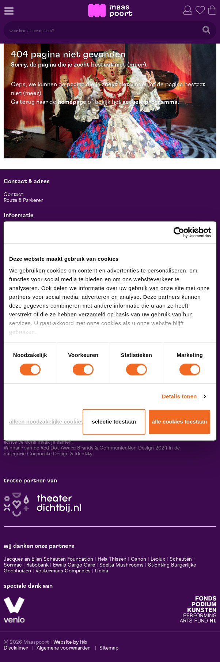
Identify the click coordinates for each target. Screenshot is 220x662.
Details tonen (179, 396)
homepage (72, 102)
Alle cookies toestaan (179, 422)
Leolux (158, 559)
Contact (13, 194)
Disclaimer (16, 648)
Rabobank (37, 565)
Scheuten (181, 559)
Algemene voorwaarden (64, 648)
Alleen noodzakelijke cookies (44, 422)
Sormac (13, 565)
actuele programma (150, 102)
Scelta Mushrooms (121, 565)
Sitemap (108, 648)
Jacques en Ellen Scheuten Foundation (48, 559)
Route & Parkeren (23, 200)
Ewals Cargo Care (74, 565)
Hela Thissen (112, 559)
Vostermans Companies (63, 570)
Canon (138, 559)
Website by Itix (70, 642)
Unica (101, 570)
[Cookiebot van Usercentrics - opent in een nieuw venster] (179, 232)
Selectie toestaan (114, 422)
